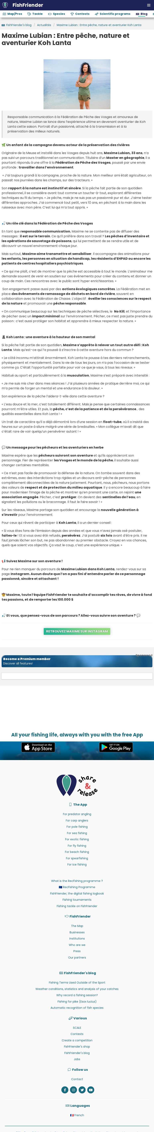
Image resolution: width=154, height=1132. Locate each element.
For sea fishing (77, 833)
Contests (77, 1034)
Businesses (77, 932)
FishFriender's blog (77, 1053)
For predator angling (77, 814)
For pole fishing (77, 827)
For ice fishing (77, 865)
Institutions (77, 939)
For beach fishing (77, 852)
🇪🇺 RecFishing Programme (77, 887)
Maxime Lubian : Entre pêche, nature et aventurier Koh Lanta (99, 25)
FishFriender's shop (77, 1047)
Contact (77, 1079)
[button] (149, 5)
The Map (77, 926)
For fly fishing (77, 846)
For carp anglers (77, 820)
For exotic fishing (77, 839)
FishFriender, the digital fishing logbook (77, 894)
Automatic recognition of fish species (77, 1008)
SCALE (77, 1028)
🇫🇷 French (77, 1115)
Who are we (77, 945)
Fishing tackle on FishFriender (77, 906)
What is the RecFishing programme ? (77, 881)
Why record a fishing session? (77, 995)
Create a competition (77, 1040)
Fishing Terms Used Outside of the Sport (77, 983)
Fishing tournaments (77, 900)
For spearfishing (77, 858)
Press (77, 951)
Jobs (77, 1059)
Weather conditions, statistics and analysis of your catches (77, 989)
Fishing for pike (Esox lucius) (77, 1002)
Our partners (77, 958)
